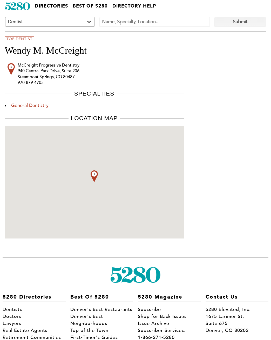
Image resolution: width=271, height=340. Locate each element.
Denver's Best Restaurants (101, 309)
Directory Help (134, 6)
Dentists (12, 309)
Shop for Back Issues (162, 316)
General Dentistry (30, 105)
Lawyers (12, 323)
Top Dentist (19, 39)
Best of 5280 (90, 6)
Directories (51, 6)
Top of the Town (89, 330)
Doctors (12, 316)
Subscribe (149, 309)
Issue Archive (153, 323)
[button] (94, 176)
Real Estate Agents (25, 330)
